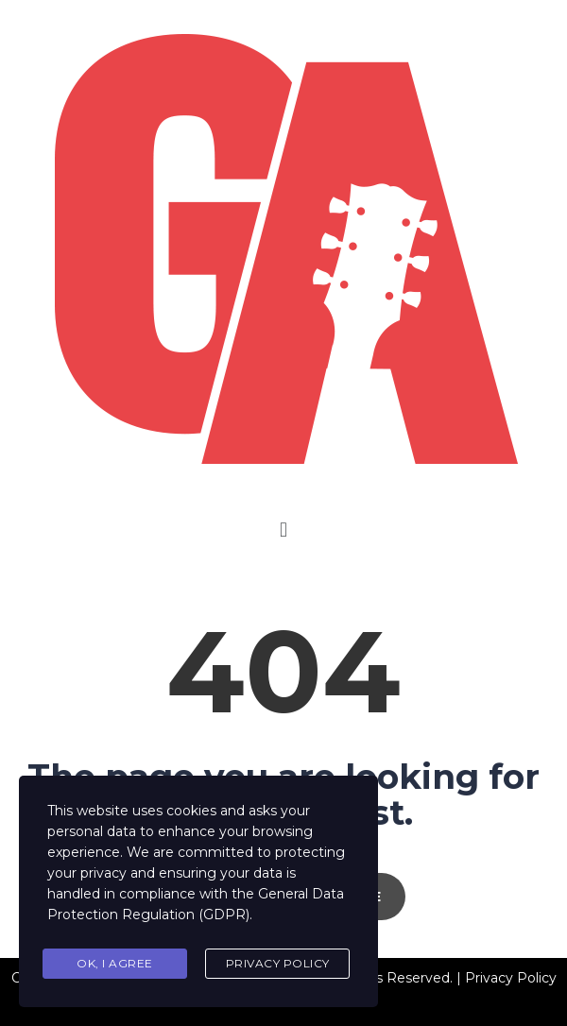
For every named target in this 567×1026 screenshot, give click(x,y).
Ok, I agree (115, 963)
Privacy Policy (278, 963)
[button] (283, 529)
